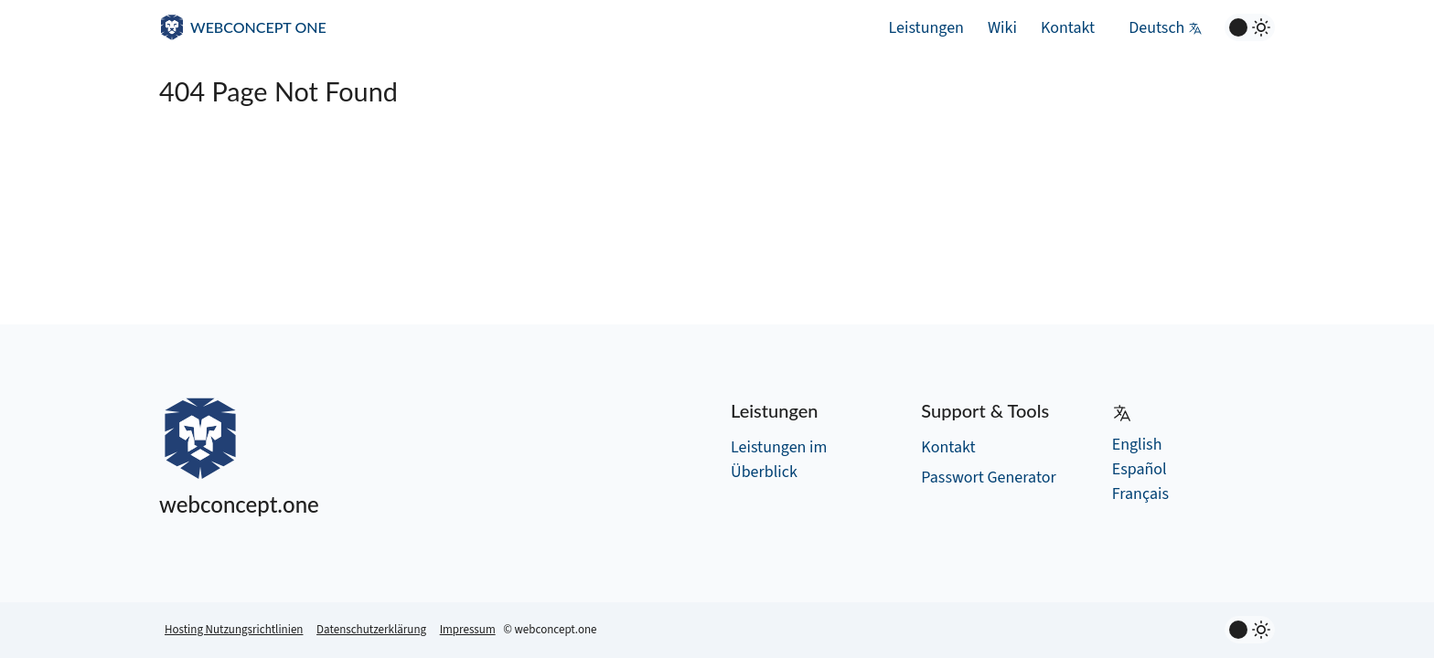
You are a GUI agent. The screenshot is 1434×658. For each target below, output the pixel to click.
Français (1140, 494)
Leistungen (926, 27)
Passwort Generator (988, 477)
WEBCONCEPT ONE (258, 27)
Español (1139, 469)
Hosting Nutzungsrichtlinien (234, 629)
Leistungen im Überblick (779, 459)
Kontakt (1068, 27)
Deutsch (1166, 27)
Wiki (1002, 27)
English (1137, 444)
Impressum (468, 629)
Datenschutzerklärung (371, 629)
